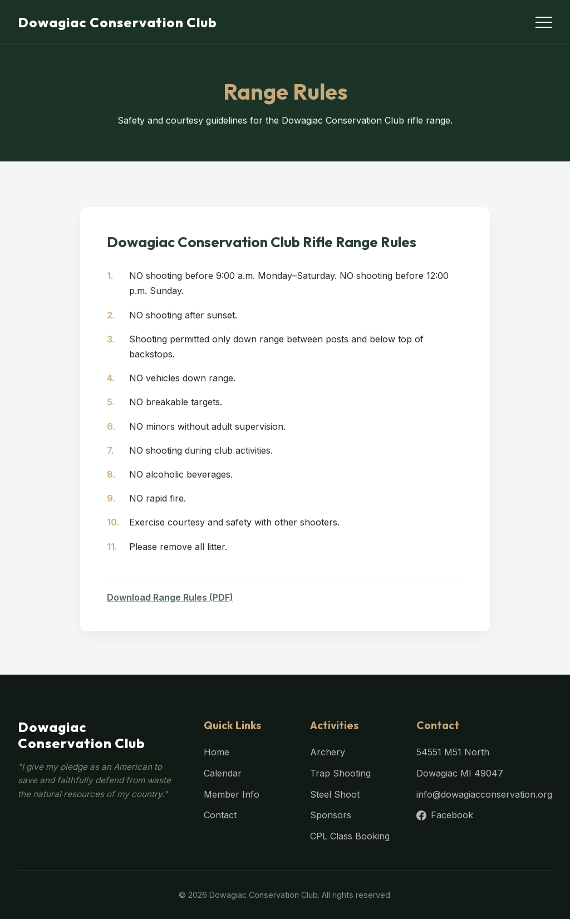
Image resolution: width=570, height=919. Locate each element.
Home (216, 752)
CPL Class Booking (350, 836)
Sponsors (330, 814)
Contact (220, 814)
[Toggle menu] (543, 22)
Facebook (444, 814)
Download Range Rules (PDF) (170, 603)
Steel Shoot (335, 794)
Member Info (231, 794)
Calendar (223, 773)
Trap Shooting (340, 773)
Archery (327, 752)
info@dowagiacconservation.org (484, 794)
